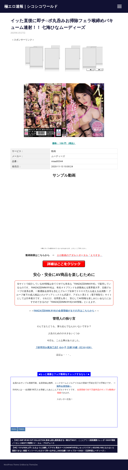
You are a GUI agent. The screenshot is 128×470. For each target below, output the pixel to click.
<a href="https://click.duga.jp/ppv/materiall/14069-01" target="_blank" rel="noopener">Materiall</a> (64, 413)
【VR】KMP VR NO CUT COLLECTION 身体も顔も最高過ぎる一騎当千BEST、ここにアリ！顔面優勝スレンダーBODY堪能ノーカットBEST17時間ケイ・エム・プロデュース (63, 441)
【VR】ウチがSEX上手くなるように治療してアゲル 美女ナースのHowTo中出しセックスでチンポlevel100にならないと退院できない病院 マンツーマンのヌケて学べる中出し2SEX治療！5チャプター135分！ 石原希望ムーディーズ (63, 449)
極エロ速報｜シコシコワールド (31, 6)
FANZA (21, 429)
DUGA (13, 429)
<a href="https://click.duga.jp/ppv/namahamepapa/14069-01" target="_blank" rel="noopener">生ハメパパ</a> (64, 364)
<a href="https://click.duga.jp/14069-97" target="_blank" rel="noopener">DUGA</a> (64, 58)
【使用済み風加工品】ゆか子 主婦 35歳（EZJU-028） (64, 347)
